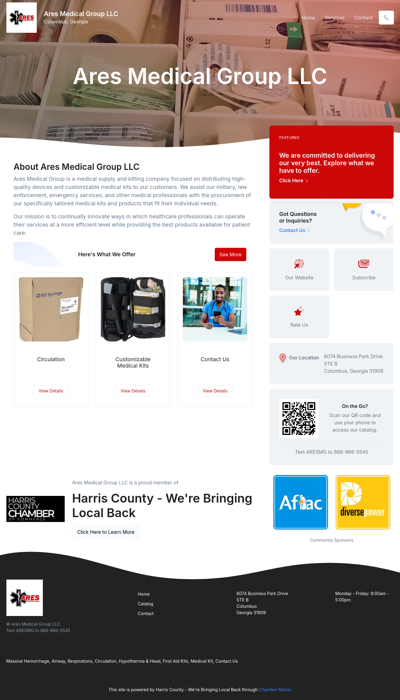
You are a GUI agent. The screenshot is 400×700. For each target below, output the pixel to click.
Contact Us (215, 359)
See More (231, 254)
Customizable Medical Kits (133, 362)
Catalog (145, 603)
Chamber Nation (275, 689)
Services (335, 18)
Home (308, 18)
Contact (363, 18)
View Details (51, 390)
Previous (265, 502)
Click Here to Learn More (106, 532)
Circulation (51, 359)
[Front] (22, 17)
